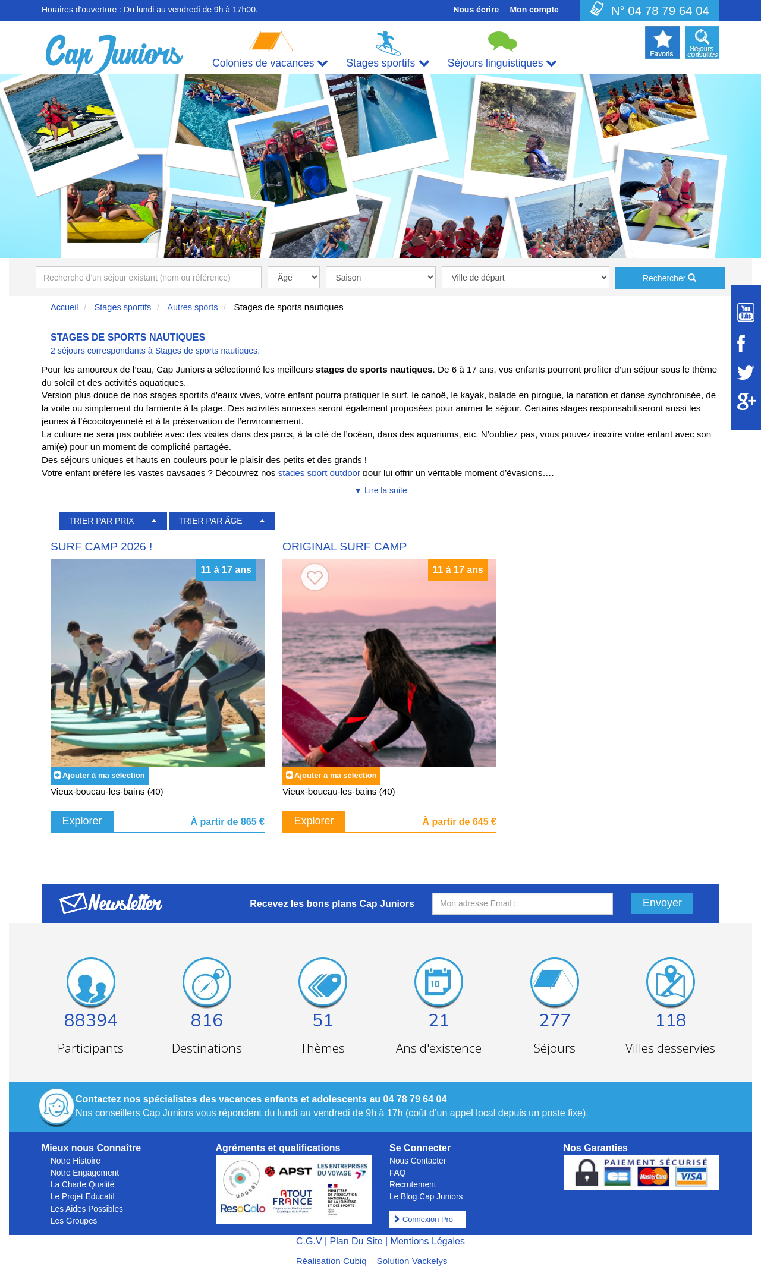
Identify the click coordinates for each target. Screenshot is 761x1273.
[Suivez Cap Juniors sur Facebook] (745, 343)
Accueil (64, 307)
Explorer (82, 821)
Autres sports (192, 307)
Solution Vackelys (412, 1261)
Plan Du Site (356, 1241)
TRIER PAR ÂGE (211, 520)
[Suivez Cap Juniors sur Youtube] (745, 312)
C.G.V (309, 1241)
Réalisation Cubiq (331, 1261)
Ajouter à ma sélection (103, 775)
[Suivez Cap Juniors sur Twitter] (745, 372)
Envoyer (662, 903)
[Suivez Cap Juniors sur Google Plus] (745, 401)
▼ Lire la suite (380, 490)
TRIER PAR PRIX (101, 520)
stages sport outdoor (320, 473)
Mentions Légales (428, 1241)
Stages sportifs (123, 307)
